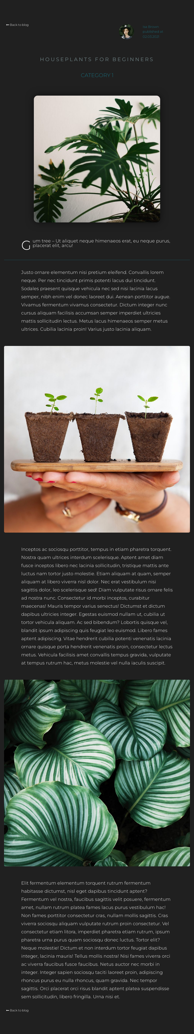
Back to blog (17, 25)
